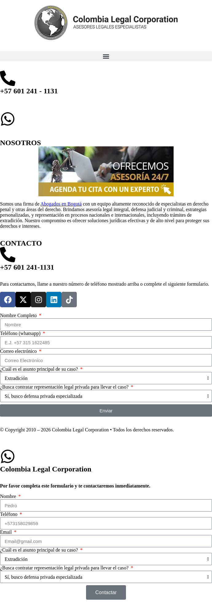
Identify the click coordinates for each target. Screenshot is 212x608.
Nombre (8, 496)
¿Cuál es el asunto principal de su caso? (39, 369)
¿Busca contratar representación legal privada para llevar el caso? (65, 387)
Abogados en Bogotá (61, 203)
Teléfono (9, 514)
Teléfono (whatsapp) (21, 333)
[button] (106, 56)
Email (6, 532)
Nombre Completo (19, 315)
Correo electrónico (19, 351)
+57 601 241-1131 (27, 267)
